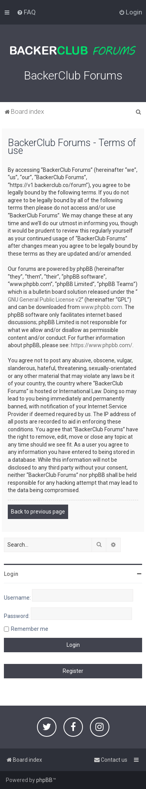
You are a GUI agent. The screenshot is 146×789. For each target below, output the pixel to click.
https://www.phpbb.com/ (101, 345)
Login (11, 574)
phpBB (44, 780)
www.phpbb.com (101, 307)
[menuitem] (26, 12)
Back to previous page (38, 511)
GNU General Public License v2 (44, 300)
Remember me (29, 629)
